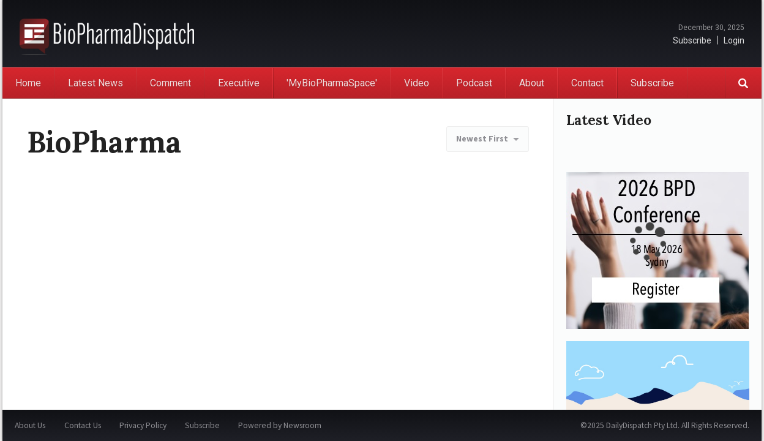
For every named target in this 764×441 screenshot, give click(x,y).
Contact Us (82, 425)
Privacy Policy (143, 425)
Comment (170, 83)
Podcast (474, 83)
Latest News (95, 83)
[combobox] (487, 139)
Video (416, 83)
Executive (239, 83)
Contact (587, 83)
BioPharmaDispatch (107, 33)
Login (734, 40)
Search (743, 83)
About (531, 83)
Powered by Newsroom (279, 425)
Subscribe (692, 40)
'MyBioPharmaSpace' (331, 83)
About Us (30, 425)
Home (28, 83)
